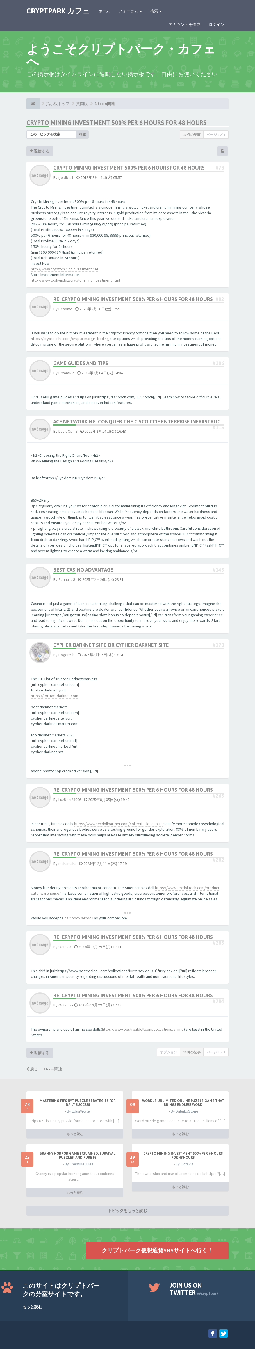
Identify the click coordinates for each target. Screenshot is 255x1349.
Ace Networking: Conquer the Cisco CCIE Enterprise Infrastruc (136, 421)
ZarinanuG (66, 579)
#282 (218, 860)
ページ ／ (216, 135)
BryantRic (66, 372)
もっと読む (75, 1134)
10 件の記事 (192, 135)
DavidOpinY (68, 431)
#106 (218, 363)
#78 (219, 168)
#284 (218, 1001)
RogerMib (66, 654)
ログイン (216, 24)
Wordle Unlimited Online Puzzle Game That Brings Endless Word (183, 1103)
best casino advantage (83, 570)
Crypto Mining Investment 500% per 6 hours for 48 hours (116, 122)
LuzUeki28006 (69, 799)
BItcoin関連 (104, 103)
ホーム (104, 10)
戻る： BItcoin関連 (44, 1069)
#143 (218, 570)
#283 (218, 943)
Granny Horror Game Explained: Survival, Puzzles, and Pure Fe (77, 1155)
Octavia (64, 946)
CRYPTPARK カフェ (58, 11)
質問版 (82, 103)
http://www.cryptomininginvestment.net (64, 268)
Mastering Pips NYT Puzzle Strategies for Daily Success (78, 1103)
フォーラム (130, 10)
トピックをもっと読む (127, 1210)
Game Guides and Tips (80, 363)
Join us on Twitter (194, 1289)
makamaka (67, 863)
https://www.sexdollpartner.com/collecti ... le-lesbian (118, 823)
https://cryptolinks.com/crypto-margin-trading (70, 338)
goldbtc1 (66, 177)
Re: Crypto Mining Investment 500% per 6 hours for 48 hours (133, 299)
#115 (218, 427)
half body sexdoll (79, 918)
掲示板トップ (58, 103)
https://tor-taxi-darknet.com (54, 695)
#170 (218, 645)
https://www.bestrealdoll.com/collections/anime (143, 1029)
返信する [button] (39, 151)
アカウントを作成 (184, 24)
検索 (156, 10)
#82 (219, 299)
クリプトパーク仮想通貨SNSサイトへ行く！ (157, 1250)
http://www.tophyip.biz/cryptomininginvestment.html (75, 280)
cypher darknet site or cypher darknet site (111, 645)
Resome (65, 308)
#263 (218, 796)
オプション (168, 1052)
